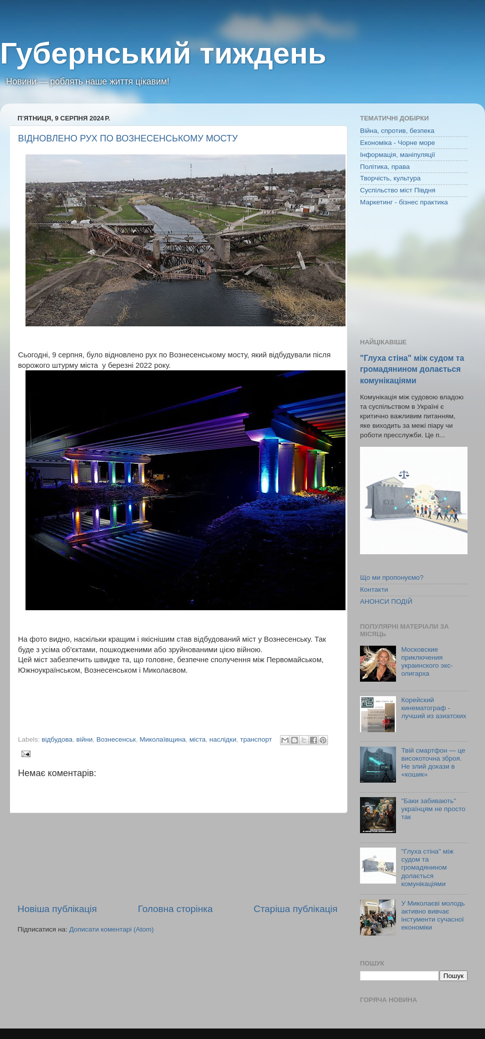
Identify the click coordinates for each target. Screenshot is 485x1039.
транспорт (256, 739)
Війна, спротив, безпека (397, 130)
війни (84, 739)
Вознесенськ (116, 739)
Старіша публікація (296, 909)
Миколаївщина (163, 739)
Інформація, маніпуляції (397, 154)
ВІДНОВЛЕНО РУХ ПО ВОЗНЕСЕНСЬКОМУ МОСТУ (128, 138)
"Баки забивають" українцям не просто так (433, 809)
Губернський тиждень (163, 53)
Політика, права (385, 166)
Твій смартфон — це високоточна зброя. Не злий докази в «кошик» (433, 763)
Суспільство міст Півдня (398, 190)
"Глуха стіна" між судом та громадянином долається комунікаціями (412, 369)
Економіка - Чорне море (397, 142)
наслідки (223, 739)
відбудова (57, 739)
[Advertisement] (177, 858)
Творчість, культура (390, 178)
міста (198, 739)
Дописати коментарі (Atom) (111, 929)
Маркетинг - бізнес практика (404, 202)
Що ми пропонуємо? (392, 577)
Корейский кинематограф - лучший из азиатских (433, 708)
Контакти (374, 589)
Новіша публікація (57, 909)
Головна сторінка (175, 909)
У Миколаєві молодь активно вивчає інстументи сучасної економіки (432, 916)
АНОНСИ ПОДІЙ (386, 601)
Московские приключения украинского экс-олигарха (426, 662)
